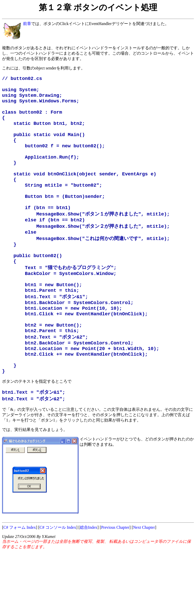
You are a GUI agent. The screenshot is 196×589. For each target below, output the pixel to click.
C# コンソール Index (58, 564)
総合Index (88, 564)
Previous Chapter (115, 564)
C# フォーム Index (19, 564)
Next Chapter (144, 564)
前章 (27, 23)
